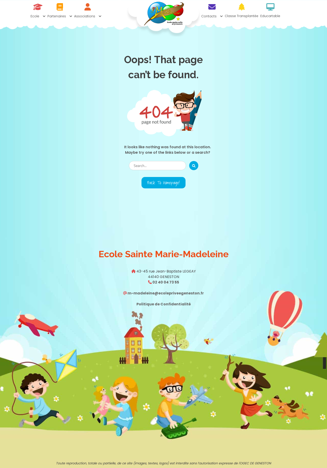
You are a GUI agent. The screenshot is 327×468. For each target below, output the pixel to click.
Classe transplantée (241, 16)
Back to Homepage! (163, 182)
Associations (84, 16)
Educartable (270, 16)
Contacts (209, 16)
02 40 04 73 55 (165, 282)
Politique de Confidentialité (163, 304)
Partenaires (56, 16)
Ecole (35, 16)
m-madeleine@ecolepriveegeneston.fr (165, 293)
